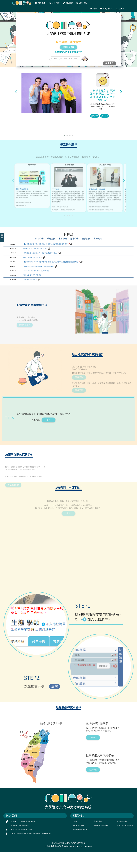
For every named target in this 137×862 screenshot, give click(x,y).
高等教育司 (98, 831)
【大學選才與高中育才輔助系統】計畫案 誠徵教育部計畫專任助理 (50, 255)
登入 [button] (120, 9)
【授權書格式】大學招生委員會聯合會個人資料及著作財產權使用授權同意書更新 (56, 278)
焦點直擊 (94, 116)
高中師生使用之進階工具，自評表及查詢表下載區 (43, 267)
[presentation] (16, 91)
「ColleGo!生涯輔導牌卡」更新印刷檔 (39, 289)
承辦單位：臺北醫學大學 (20, 835)
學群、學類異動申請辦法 (33, 272)
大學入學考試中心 (121, 831)
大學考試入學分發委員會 (124, 835)
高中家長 (104, 116)
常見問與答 (106, 9)
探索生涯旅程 (68, 47)
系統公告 (50, 250)
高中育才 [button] (54, 3)
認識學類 (93, 793)
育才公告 (74, 250)
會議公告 (86, 250)
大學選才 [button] (40, 3)
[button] (64, 135)
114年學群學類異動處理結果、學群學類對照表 (42, 283)
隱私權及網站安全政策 (61, 853)
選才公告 (62, 250)
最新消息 (81, 3)
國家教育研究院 (78, 835)
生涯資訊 (99, 250)
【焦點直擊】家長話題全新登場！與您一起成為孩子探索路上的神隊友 (102, 95)
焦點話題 (68, 3)
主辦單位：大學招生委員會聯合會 (23, 831)
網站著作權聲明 (78, 853)
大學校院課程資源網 (80, 839)
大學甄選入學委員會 (101, 835)
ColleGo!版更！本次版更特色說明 (37, 261)
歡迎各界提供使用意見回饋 (34, 294)
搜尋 (93, 9)
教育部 (75, 831)
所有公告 (38, 250)
